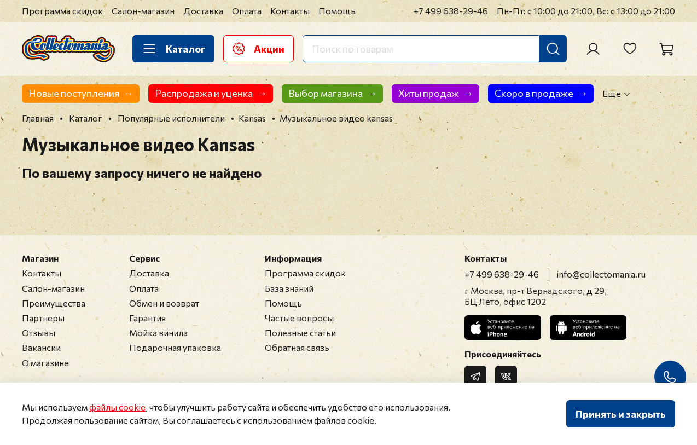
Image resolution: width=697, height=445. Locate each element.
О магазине (45, 362)
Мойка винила (158, 332)
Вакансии (41, 347)
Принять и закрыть (621, 414)
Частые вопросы (299, 318)
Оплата (247, 10)
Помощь (337, 10)
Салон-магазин (143, 10)
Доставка (203, 10)
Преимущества (53, 303)
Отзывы (38, 332)
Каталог (173, 48)
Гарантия (147, 318)
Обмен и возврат (164, 303)
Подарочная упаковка (175, 347)
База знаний (289, 288)
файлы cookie (117, 407)
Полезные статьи (300, 332)
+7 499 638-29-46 (451, 10)
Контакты (290, 10)
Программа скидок (62, 10)
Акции (258, 48)
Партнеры (43, 318)
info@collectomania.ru (601, 274)
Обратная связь (297, 347)
